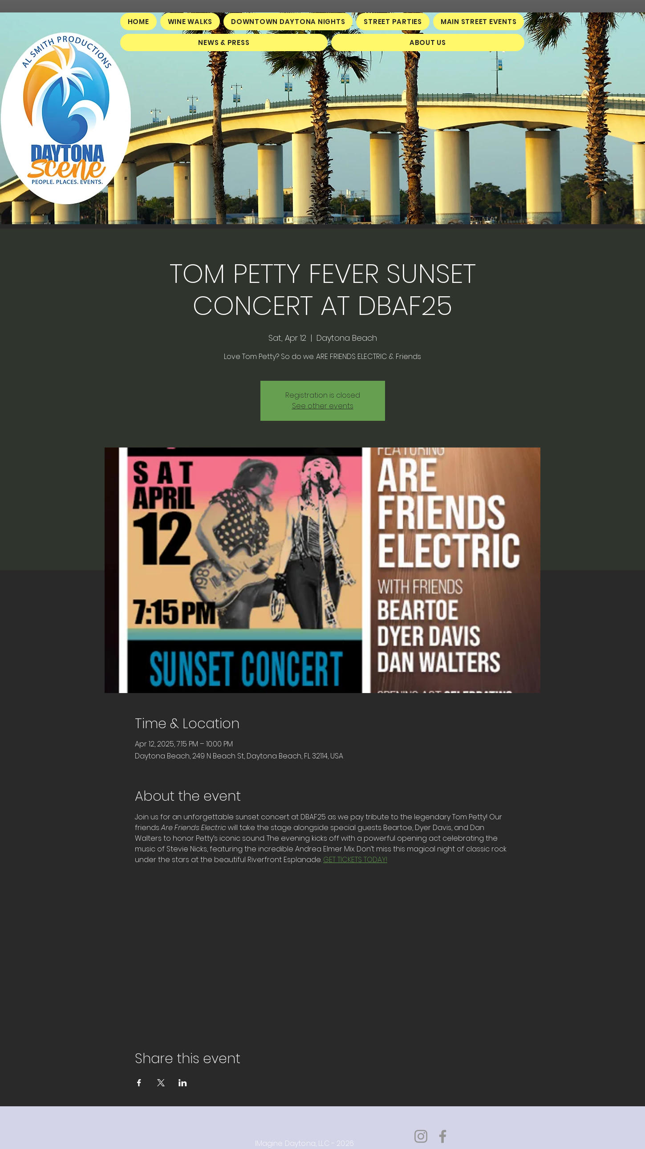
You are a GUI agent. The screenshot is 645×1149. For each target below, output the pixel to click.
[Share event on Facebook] (139, 1082)
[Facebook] (442, 1136)
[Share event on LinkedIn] (182, 1082)
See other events (322, 406)
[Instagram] (421, 1136)
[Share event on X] (161, 1082)
